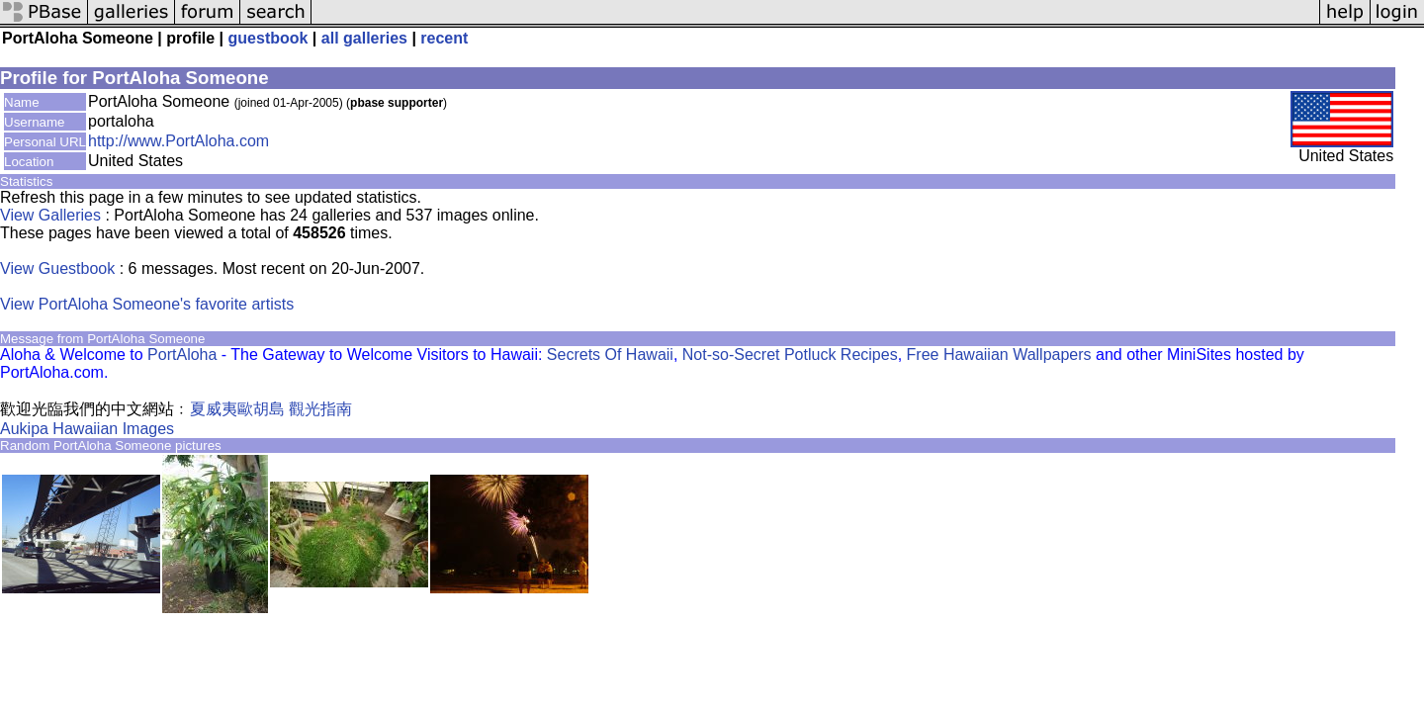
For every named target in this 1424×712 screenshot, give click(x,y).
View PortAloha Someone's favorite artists (147, 304)
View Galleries (50, 215)
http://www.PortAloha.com (178, 141)
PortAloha (182, 354)
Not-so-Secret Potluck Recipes (790, 354)
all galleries (364, 38)
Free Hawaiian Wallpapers (999, 354)
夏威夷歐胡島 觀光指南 (271, 408)
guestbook (268, 38)
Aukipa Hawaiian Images (87, 428)
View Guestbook (57, 268)
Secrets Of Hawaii (610, 354)
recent (444, 38)
